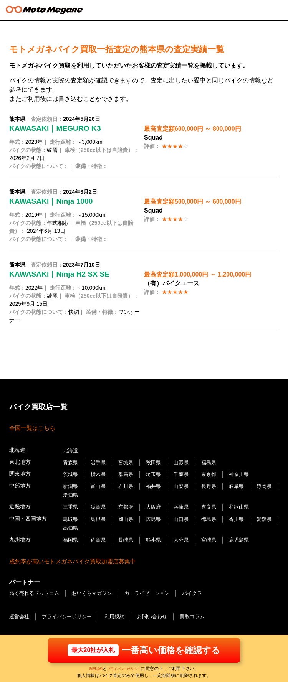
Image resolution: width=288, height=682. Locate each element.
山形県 (186, 462)
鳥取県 (71, 516)
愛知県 (100, 493)
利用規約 (90, 668)
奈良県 (215, 504)
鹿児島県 (246, 536)
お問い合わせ (160, 611)
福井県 (157, 485)
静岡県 (71, 493)
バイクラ (203, 588)
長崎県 (129, 536)
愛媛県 (71, 524)
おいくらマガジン (97, 588)
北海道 (71, 450)
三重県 (71, 504)
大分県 (186, 536)
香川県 (244, 516)
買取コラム (202, 611)
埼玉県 (157, 473)
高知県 (100, 524)
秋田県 (157, 462)
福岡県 (71, 536)
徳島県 (215, 516)
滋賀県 (100, 504)
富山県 (100, 485)
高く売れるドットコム (36, 588)
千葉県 (186, 473)
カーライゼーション (155, 588)
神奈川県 (246, 473)
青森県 (71, 462)
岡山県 (129, 516)
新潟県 (71, 485)
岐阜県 (244, 485)
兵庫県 (186, 504)
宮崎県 (215, 536)
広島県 (157, 516)
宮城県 (129, 462)
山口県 (186, 516)
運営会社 (20, 611)
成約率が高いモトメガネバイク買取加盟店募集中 (76, 557)
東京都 (215, 473)
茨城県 (71, 473)
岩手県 (100, 462)
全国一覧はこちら (33, 428)
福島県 (215, 462)
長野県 (215, 485)
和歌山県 (246, 504)
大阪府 (157, 504)
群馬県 (129, 473)
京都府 (129, 504)
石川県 (129, 485)
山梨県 (186, 485)
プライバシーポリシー (126, 668)
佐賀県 (100, 536)
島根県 (100, 516)
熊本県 (157, 536)
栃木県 (100, 473)
